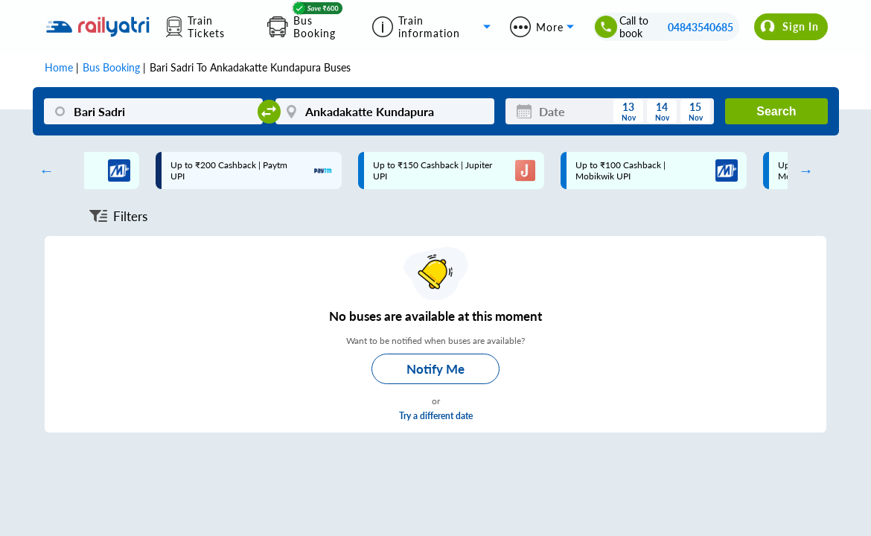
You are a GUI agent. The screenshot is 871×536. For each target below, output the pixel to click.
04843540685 (700, 27)
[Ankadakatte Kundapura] (385, 111)
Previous (43, 170)
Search (776, 111)
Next (802, 170)
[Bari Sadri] (154, 111)
